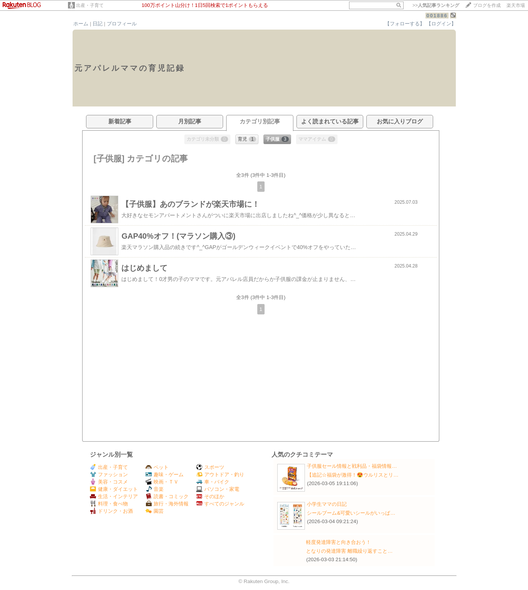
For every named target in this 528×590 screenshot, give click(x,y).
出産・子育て (90, 5)
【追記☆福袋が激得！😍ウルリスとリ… (352, 475)
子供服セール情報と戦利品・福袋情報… (352, 466)
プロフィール (122, 24)
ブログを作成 (487, 5)
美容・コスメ (109, 482)
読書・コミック (167, 496)
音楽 (155, 489)
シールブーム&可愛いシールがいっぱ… (351, 513)
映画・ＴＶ (162, 482)
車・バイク (212, 482)
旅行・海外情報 (167, 504)
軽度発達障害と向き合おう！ (338, 542)
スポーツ (210, 467)
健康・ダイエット (114, 489)
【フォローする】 (405, 24)
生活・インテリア (114, 496)
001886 (436, 15)
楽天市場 (515, 5)
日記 (98, 24)
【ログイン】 (441, 24)
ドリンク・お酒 (111, 511)
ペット (157, 467)
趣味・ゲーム (165, 474)
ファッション (109, 474)
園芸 (155, 511)
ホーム (80, 24)
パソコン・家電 (217, 489)
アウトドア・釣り (220, 474)
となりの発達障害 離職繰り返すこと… (349, 551)
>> (435, 5)
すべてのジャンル (220, 504)
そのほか (210, 496)
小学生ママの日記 (327, 504)
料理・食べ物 (109, 504)
